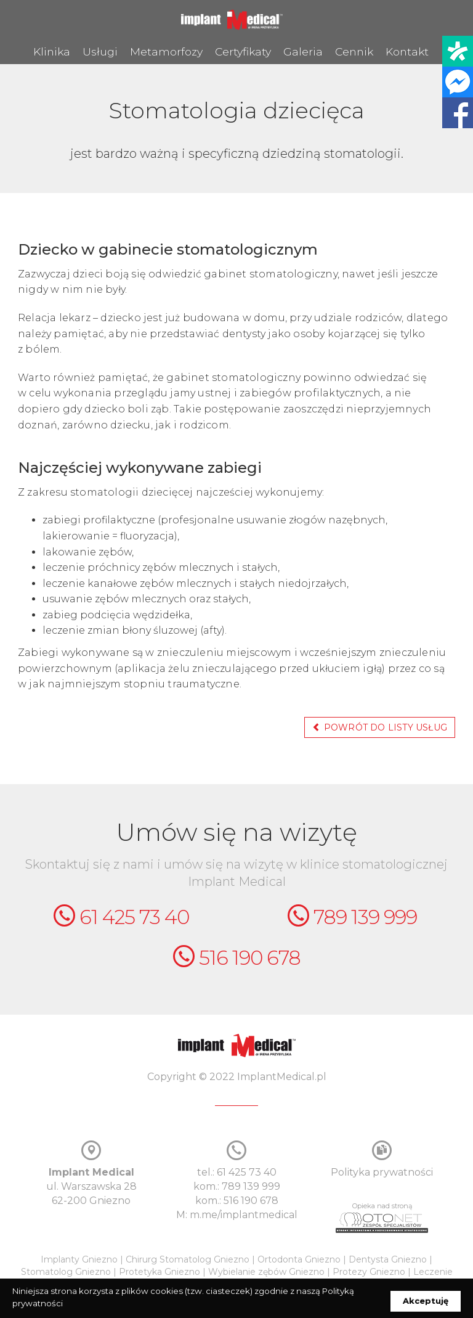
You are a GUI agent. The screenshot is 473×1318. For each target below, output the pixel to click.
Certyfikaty (243, 51)
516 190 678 (237, 957)
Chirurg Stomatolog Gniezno (187, 1259)
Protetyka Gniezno (159, 1271)
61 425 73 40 (121, 916)
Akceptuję (425, 1301)
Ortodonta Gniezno (299, 1259)
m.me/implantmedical (243, 1215)
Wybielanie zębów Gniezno (266, 1271)
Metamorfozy (166, 51)
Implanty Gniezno (79, 1259)
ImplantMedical (237, 1045)
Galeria (303, 51)
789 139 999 (352, 916)
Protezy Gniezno (369, 1271)
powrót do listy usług (379, 727)
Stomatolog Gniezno (66, 1271)
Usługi (100, 51)
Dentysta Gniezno (388, 1259)
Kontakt (407, 51)
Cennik (354, 51)
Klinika (51, 51)
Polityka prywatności (382, 1172)
